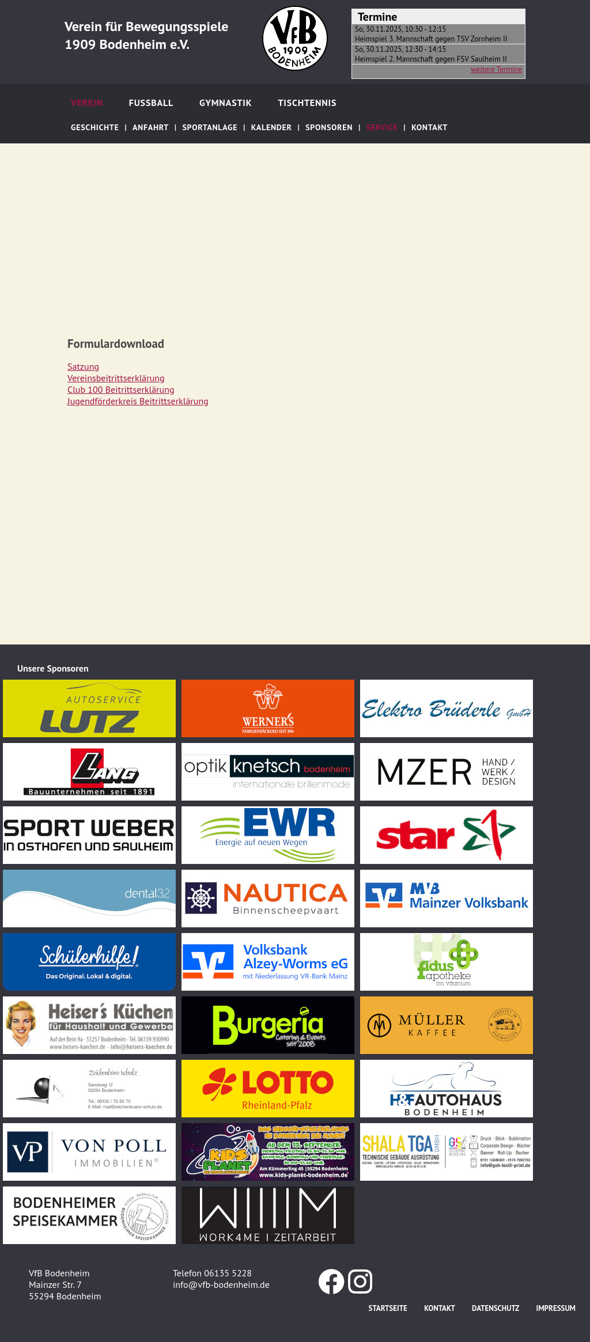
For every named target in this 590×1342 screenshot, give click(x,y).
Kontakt (429, 127)
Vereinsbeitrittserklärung (116, 378)
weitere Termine (496, 69)
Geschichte (95, 127)
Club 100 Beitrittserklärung (121, 389)
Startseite (388, 1308)
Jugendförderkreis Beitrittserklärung (138, 401)
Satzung (83, 366)
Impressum (556, 1308)
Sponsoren (329, 127)
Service (382, 127)
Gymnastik (225, 102)
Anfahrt (151, 127)
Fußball (151, 102)
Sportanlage (209, 127)
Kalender (271, 127)
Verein (87, 102)
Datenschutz (495, 1308)
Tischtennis (307, 102)
